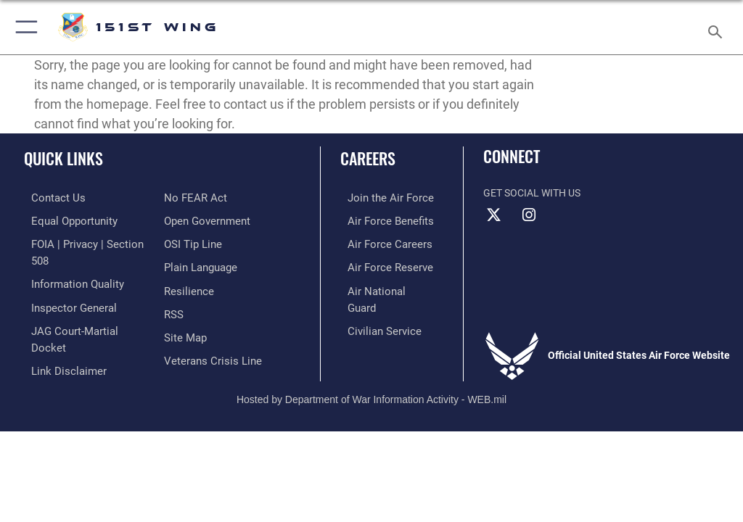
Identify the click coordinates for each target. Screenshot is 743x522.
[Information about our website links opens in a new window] (57, 331)
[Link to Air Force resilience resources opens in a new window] (186, 264)
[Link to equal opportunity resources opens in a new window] (65, 220)
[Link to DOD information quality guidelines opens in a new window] (68, 264)
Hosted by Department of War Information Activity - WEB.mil (371, 379)
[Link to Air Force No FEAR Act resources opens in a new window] (52, 353)
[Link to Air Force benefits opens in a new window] (379, 220)
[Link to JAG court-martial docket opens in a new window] (81, 308)
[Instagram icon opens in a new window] (529, 215)
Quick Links (63, 158)
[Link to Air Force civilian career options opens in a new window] (373, 308)
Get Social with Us (531, 193)
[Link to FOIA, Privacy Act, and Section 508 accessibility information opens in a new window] (85, 242)
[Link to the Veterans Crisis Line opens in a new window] (208, 331)
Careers (367, 158)
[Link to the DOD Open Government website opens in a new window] (205, 197)
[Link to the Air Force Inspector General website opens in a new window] (64, 287)
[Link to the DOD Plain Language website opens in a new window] (199, 242)
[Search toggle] (718, 27)
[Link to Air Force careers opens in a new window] (378, 242)
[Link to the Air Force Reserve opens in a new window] (379, 264)
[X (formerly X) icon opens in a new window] (494, 215)
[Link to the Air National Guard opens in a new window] (382, 287)
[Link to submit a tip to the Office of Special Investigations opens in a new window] (190, 220)
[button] (23, 27)
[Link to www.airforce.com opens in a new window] (379, 197)
